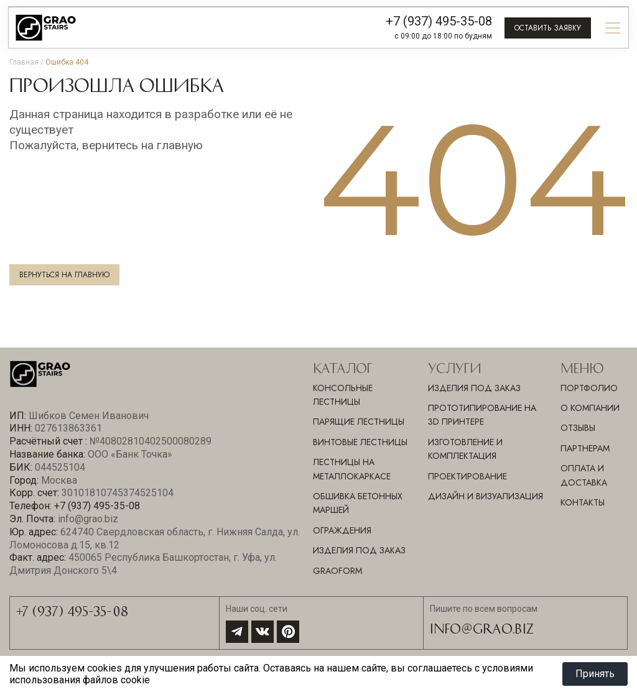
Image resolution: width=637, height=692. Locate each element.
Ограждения (342, 530)
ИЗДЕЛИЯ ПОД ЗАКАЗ (474, 388)
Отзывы (577, 428)
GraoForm (337, 571)
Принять (595, 674)
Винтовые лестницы (360, 442)
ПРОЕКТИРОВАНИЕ (467, 476)
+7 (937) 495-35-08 (439, 21)
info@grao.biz (482, 628)
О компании (590, 408)
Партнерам (585, 448)
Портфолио (589, 388)
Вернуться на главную (64, 274)
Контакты (582, 502)
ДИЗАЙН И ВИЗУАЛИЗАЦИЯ (485, 496)
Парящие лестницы (358, 421)
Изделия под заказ (359, 550)
